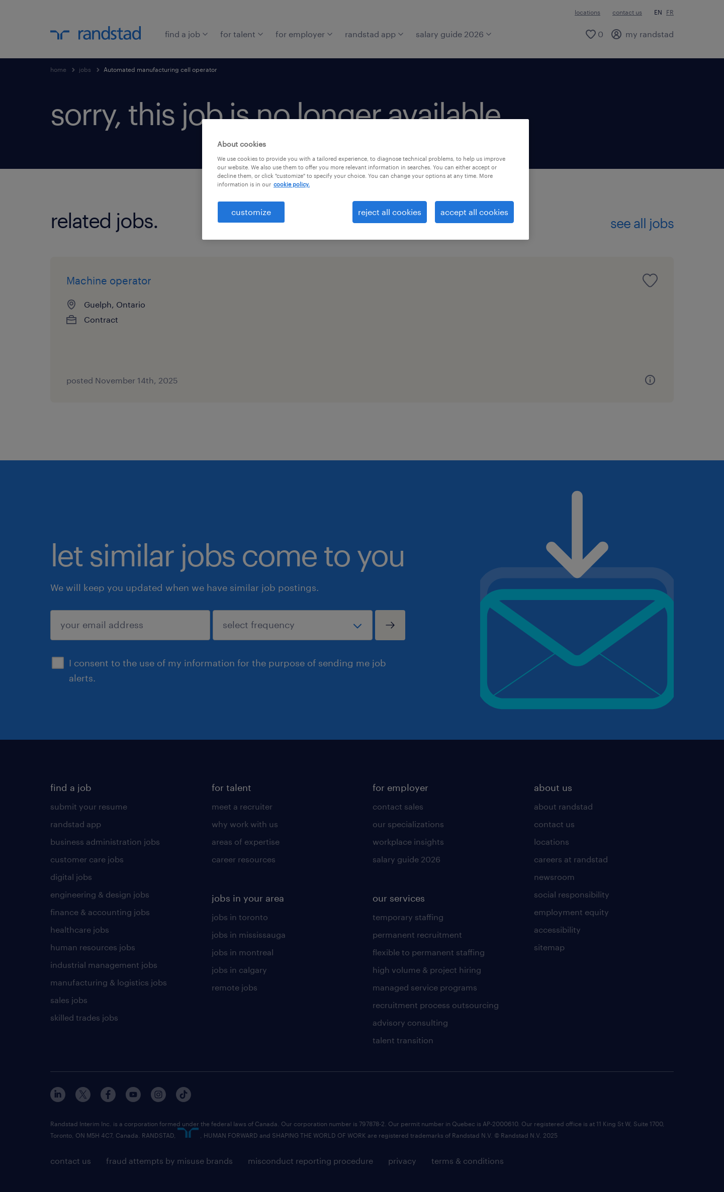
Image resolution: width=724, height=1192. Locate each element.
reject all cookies (389, 212)
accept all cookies (474, 212)
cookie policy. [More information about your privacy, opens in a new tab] (292, 184)
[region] (365, 179)
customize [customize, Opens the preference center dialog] (251, 212)
